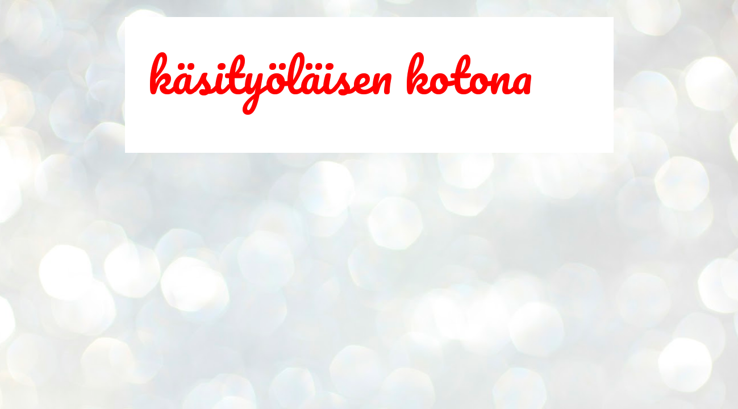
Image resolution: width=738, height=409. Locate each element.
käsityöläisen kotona (340, 75)
